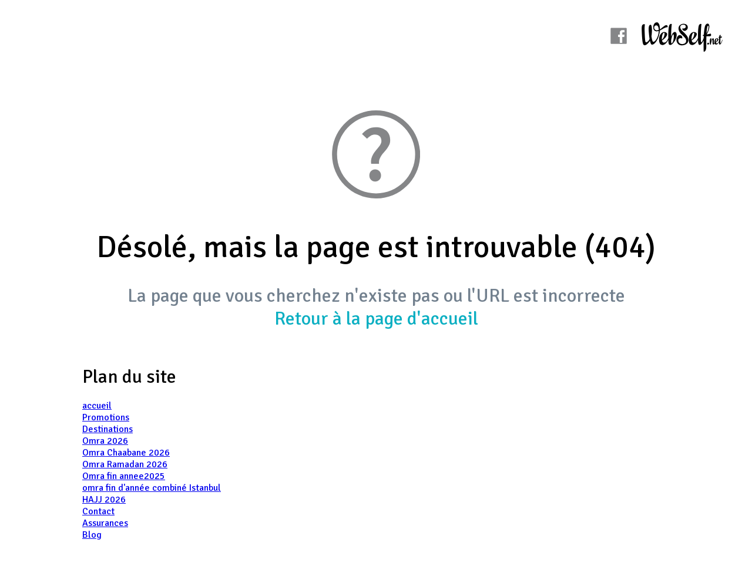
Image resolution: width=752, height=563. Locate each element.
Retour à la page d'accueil (376, 318)
